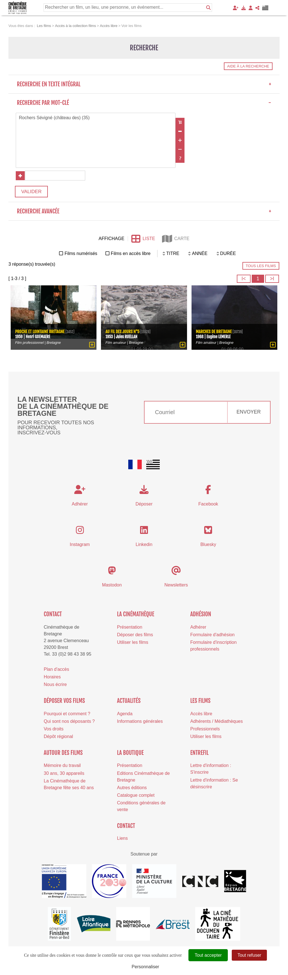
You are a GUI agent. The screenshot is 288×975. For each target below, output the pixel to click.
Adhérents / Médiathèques (216, 722)
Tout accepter (208, 955)
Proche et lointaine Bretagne (40, 332)
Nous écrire (55, 686)
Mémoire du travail (62, 766)
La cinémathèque (135, 615)
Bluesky (208, 545)
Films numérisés (80, 254)
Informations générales (140, 722)
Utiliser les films (132, 643)
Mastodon (112, 586)
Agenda (124, 715)
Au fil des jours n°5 (122, 332)
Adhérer (198, 628)
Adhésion (200, 615)
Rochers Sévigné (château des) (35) (96, 118)
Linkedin (144, 545)
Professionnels (205, 730)
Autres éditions (132, 789)
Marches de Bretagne (214, 332)
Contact (53, 615)
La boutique (130, 754)
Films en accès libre (130, 254)
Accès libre (201, 715)
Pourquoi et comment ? (67, 715)
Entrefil (199, 754)
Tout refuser (249, 955)
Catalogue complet (135, 796)
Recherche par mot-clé (144, 102)
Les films (200, 702)
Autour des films (63, 754)
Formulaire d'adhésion (212, 636)
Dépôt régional (58, 737)
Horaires (52, 678)
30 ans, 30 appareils (64, 774)
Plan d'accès (56, 670)
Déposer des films (135, 636)
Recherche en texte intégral (144, 84)
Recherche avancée (144, 212)
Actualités (129, 702)
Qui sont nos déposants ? (69, 722)
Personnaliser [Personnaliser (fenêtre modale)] (145, 966)
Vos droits (54, 730)
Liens (122, 839)
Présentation (129, 628)
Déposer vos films (64, 702)
